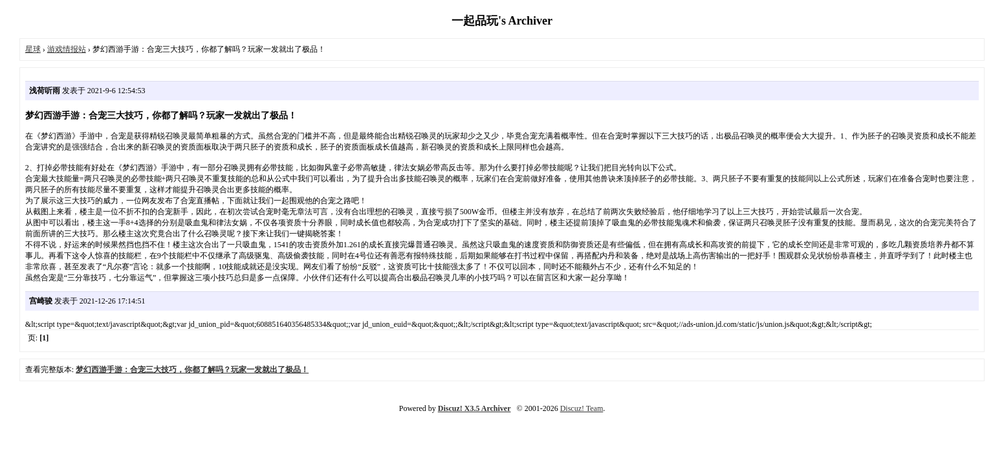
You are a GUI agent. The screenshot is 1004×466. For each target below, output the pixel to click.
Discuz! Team (582, 408)
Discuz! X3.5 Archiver (474, 408)
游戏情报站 (66, 49)
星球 (33, 49)
